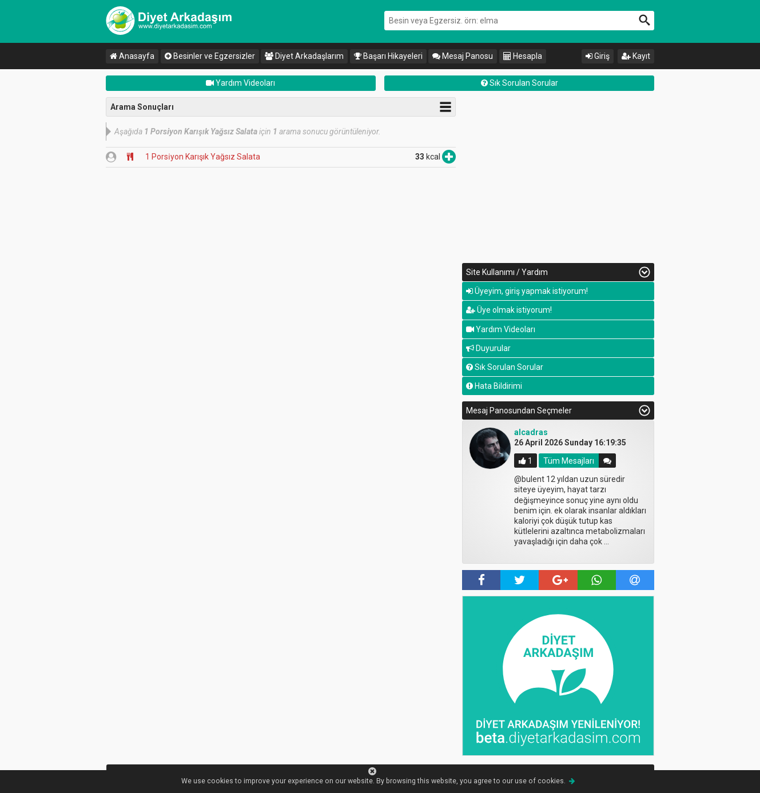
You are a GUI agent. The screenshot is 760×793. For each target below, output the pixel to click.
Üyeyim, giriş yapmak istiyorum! (527, 291)
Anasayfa (132, 56)
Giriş (598, 56)
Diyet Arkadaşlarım (304, 56)
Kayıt (636, 56)
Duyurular (488, 348)
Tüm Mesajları (568, 460)
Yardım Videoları (240, 82)
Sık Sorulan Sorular (519, 82)
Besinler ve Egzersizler (210, 56)
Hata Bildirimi (494, 385)
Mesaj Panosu (462, 56)
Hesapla (522, 56)
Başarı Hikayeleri (388, 56)
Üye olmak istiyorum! (509, 309)
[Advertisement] (558, 177)
